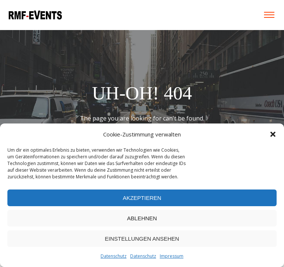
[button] (273, 134)
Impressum (171, 256)
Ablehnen (142, 218)
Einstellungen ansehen (142, 238)
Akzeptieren (142, 198)
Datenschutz (113, 256)
